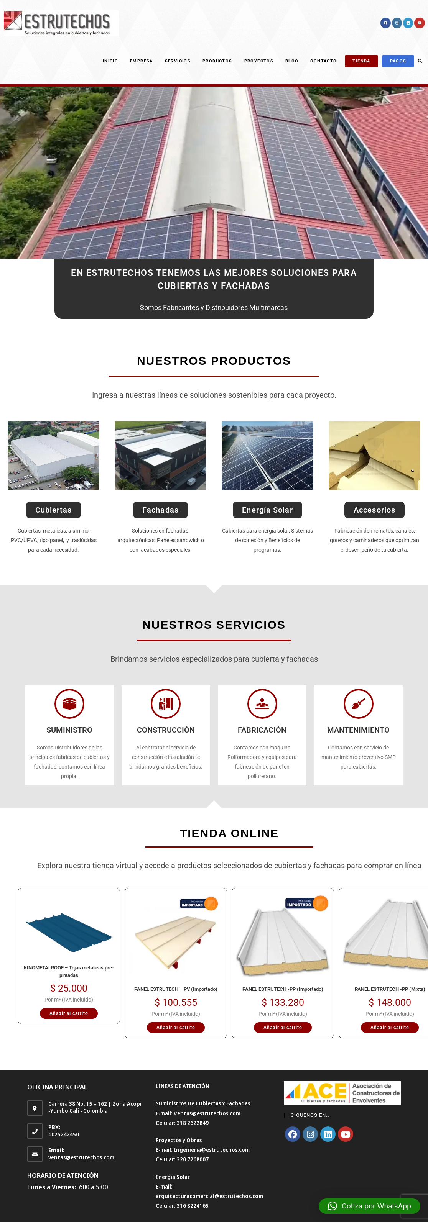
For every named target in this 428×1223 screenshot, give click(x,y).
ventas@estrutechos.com (81, 1157)
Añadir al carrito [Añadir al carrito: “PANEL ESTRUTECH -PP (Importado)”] (282, 1027)
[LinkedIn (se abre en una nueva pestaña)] (408, 23)
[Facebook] (292, 1134)
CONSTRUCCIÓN (166, 729)
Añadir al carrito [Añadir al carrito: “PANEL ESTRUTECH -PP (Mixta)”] (389, 1027)
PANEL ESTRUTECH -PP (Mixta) (390, 989)
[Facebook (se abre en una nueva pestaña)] (385, 23)
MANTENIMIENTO (358, 729)
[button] (369, 1206)
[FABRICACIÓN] (262, 704)
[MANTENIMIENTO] (359, 704)
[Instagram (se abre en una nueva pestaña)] (397, 23)
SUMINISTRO (69, 729)
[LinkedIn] (328, 1134)
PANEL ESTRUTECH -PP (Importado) (282, 989)
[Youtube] (345, 1134)
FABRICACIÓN (262, 729)
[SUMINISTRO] (69, 704)
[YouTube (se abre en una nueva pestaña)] (419, 23)
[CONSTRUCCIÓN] (166, 704)
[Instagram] (310, 1134)
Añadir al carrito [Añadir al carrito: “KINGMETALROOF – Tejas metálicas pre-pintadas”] (68, 1013)
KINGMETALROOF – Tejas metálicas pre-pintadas (69, 971)
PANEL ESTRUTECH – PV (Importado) (175, 989)
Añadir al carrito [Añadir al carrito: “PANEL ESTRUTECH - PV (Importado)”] (175, 1027)
